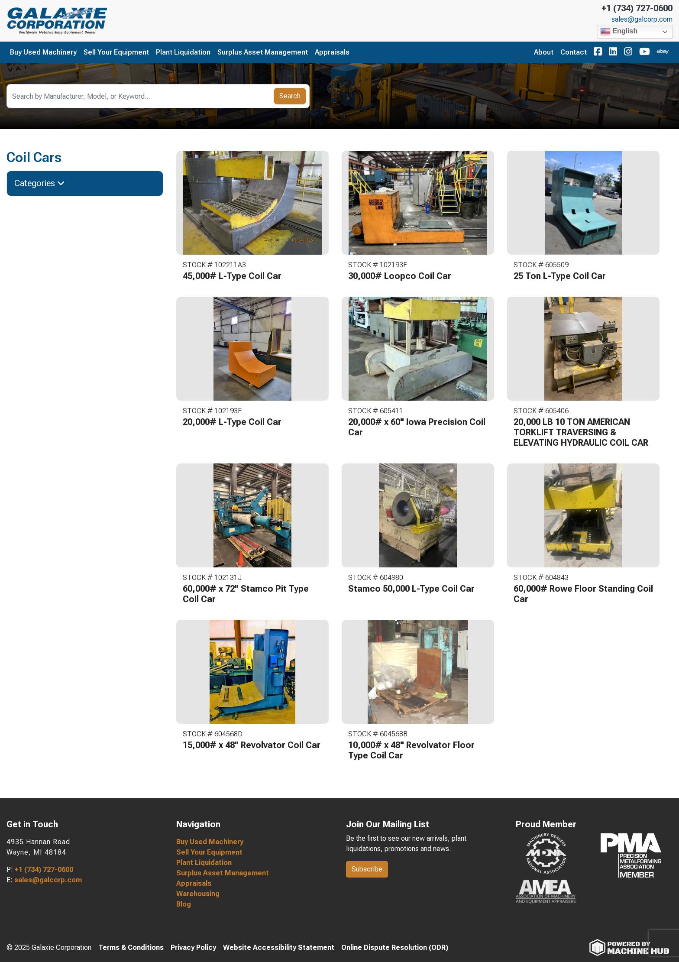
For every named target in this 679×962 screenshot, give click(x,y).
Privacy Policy (193, 947)
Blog (183, 904)
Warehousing (198, 894)
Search (290, 96)
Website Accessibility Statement (278, 947)
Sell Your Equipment (116, 52)
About (543, 52)
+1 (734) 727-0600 (637, 8)
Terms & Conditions (131, 947)
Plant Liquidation (183, 52)
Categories (39, 183)
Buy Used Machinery (43, 52)
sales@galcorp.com (642, 19)
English (618, 31)
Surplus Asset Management (262, 52)
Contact (573, 52)
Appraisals (332, 52)
